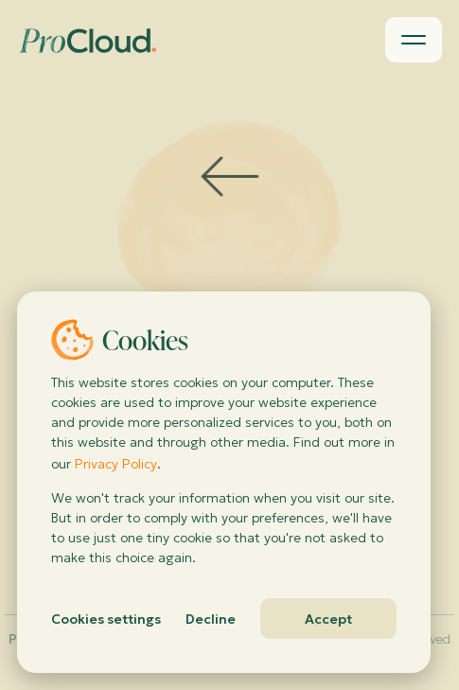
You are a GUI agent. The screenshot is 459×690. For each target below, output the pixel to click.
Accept (328, 619)
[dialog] (224, 482)
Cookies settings (106, 619)
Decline (210, 619)
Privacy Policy (116, 463)
